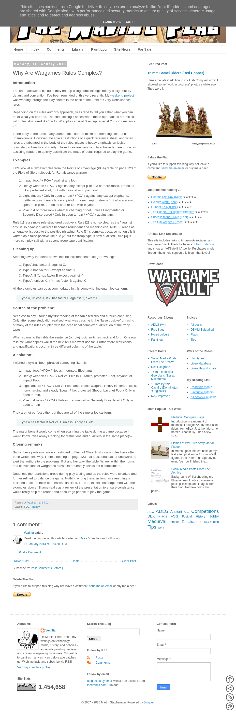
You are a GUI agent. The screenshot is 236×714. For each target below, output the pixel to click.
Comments (55, 49)
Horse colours (160, 334)
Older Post (129, 561)
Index (35, 49)
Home (18, 49)
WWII (161, 527)
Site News (122, 49)
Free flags (157, 329)
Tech (216, 522)
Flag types (197, 358)
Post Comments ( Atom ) (47, 568)
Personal (174, 522)
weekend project (122, 95)
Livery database (201, 363)
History (200, 516)
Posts (99, 657)
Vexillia (29, 532)
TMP (82, 538)
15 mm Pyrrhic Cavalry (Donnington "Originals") (164, 387)
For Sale (144, 49)
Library (78, 49)
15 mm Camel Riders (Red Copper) (176, 73)
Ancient (176, 512)
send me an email (100, 586)
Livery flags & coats (203, 368)
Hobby (36, 506)
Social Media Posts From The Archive (163, 360)
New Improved (160, 396)
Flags (194, 334)
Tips (193, 339)
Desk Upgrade (160, 367)
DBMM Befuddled (202, 329)
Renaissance (192, 522)
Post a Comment (30, 552)
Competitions (205, 511)
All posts (196, 324)
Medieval (157, 521)
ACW (151, 512)
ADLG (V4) (158, 324)
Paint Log (99, 49)
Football (187, 516)
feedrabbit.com (96, 685)
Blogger (149, 702)
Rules (207, 521)
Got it (130, 22)
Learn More (112, 22)
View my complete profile (33, 667)
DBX (151, 516)
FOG (27, 506)
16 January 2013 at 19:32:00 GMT (46, 544)
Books (187, 512)
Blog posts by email (100, 681)
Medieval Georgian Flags (187, 417)
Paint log (157, 339)
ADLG (162, 511)
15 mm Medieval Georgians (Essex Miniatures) (163, 375)
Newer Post (21, 561)
